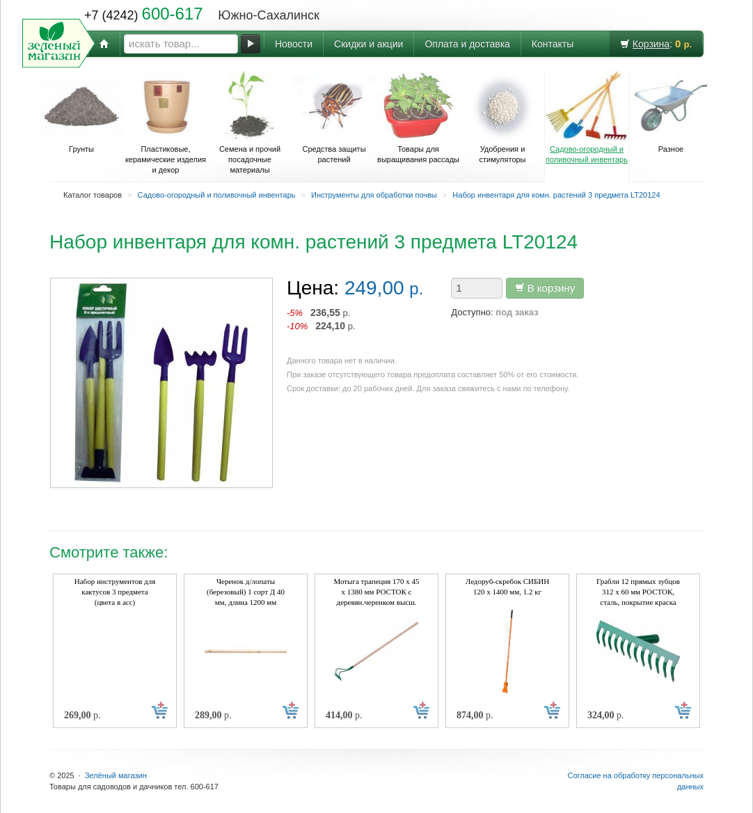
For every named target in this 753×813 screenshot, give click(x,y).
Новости (293, 43)
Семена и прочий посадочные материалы (250, 122)
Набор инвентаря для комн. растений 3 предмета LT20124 (556, 195)
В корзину (545, 288)
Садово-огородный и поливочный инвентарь (586, 117)
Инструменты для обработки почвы (374, 195)
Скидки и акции (368, 43)
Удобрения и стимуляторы (502, 117)
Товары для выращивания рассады (418, 117)
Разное (671, 112)
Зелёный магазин (116, 775)
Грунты (81, 112)
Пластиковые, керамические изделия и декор (165, 122)
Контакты (552, 43)
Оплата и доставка (467, 43)
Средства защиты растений (334, 117)
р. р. (321, 319)
